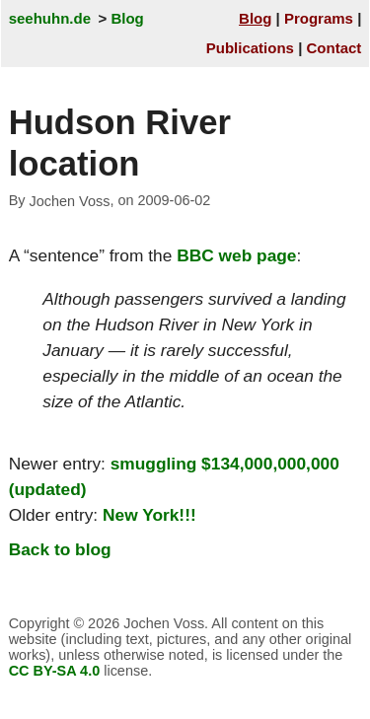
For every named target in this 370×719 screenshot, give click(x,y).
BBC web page (236, 255)
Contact (334, 47)
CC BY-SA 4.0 (55, 671)
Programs (318, 18)
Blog (127, 18)
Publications (250, 47)
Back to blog (60, 549)
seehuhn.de (50, 18)
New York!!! (149, 515)
